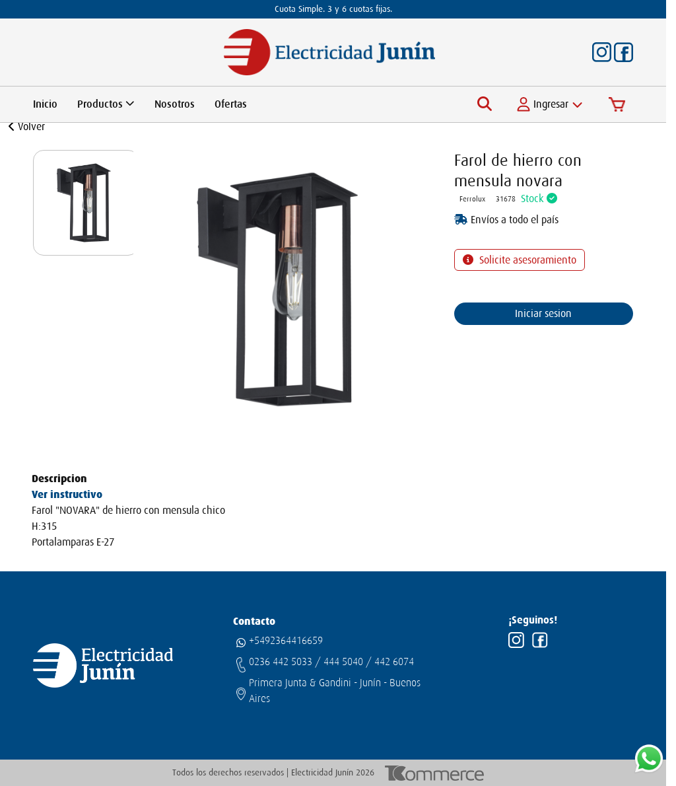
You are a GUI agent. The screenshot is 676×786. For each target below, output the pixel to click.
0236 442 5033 (280, 662)
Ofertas (231, 104)
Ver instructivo (67, 494)
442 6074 (394, 662)
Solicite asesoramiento (526, 260)
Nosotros (174, 104)
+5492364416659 (286, 641)
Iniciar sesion (543, 314)
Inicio (45, 104)
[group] (86, 203)
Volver (27, 127)
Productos (106, 104)
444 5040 (343, 662)
